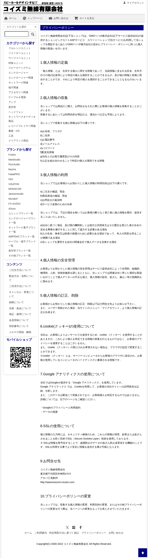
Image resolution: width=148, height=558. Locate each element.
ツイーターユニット (19, 53)
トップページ (32, 18)
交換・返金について (20, 308)
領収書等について (19, 326)
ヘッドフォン (15, 112)
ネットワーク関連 (18, 82)
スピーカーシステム (19, 67)
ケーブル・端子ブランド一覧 (22, 243)
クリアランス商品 (18, 140)
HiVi (10, 179)
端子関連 (13, 87)
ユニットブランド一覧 (20, 213)
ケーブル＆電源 (17, 97)
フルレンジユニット (19, 48)
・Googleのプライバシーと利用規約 (60, 407)
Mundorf (13, 198)
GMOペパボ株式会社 (100, 35)
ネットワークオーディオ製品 (22, 118)
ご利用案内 (40, 532)
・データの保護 (49, 411)
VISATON (13, 184)
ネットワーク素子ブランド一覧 (22, 229)
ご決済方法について (20, 286)
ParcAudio (14, 164)
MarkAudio (14, 159)
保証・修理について (20, 314)
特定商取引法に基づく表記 (64, 532)
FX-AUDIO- (14, 203)
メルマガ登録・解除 (20, 332)
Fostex (12, 154)
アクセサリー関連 (18, 92)
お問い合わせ (58, 18)
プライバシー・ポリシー (114, 44)
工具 (10, 135)
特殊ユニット (15, 63)
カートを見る (84, 18)
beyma (12, 169)
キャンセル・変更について (21, 294)
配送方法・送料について (21, 278)
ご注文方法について (20, 270)
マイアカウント (133, 2)
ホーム (10, 18)
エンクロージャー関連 (20, 77)
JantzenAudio (16, 193)
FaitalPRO (14, 174)
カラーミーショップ (98, 40)
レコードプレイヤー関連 (22, 126)
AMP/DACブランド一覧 (21, 236)
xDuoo (12, 208)
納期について (16, 302)
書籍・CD (13, 130)
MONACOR (14, 188)
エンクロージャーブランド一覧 (22, 220)
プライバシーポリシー (93, 532)
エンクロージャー (18, 72)
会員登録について (19, 320)
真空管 (12, 107)
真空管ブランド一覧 (19, 250)
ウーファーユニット (19, 58)
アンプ (12, 102)
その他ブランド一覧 (19, 255)
